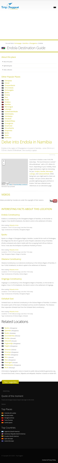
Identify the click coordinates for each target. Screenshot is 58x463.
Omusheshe (9, 128)
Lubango (8, 109)
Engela (11, 346)
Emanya (11, 352)
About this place (8, 62)
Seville (6, 422)
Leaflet (10, 184)
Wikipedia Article (13, 225)
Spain (7, 438)
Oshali (7, 83)
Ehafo (7, 99)
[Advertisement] (29, 26)
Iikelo (7, 135)
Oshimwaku (9, 114)
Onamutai (8, 126)
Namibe (8, 104)
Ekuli (10, 367)
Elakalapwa (13, 365)
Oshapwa (8, 80)
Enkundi (11, 341)
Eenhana (8, 137)
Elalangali (11, 362)
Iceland (7, 441)
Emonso (10, 349)
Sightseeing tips (7, 66)
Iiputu (7, 133)
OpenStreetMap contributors (20, 184)
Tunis (7, 420)
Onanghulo (9, 123)
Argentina (10, 431)
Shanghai (7, 418)
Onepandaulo (10, 85)
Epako (10, 333)
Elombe (11, 354)
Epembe (12, 330)
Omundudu (9, 88)
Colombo (8, 413)
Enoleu (10, 338)
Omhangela (9, 90)
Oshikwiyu (8, 116)
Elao (6, 97)
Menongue (9, 107)
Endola (7, 95)
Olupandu (8, 130)
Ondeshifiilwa (10, 121)
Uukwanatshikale (11, 111)
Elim (9, 357)
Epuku (7, 92)
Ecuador (10, 436)
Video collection (7, 70)
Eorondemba (12, 335)
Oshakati (8, 118)
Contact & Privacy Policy (49, 460)
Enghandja (12, 343)
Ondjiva (7, 102)
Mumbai (7, 415)
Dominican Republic (13, 434)
